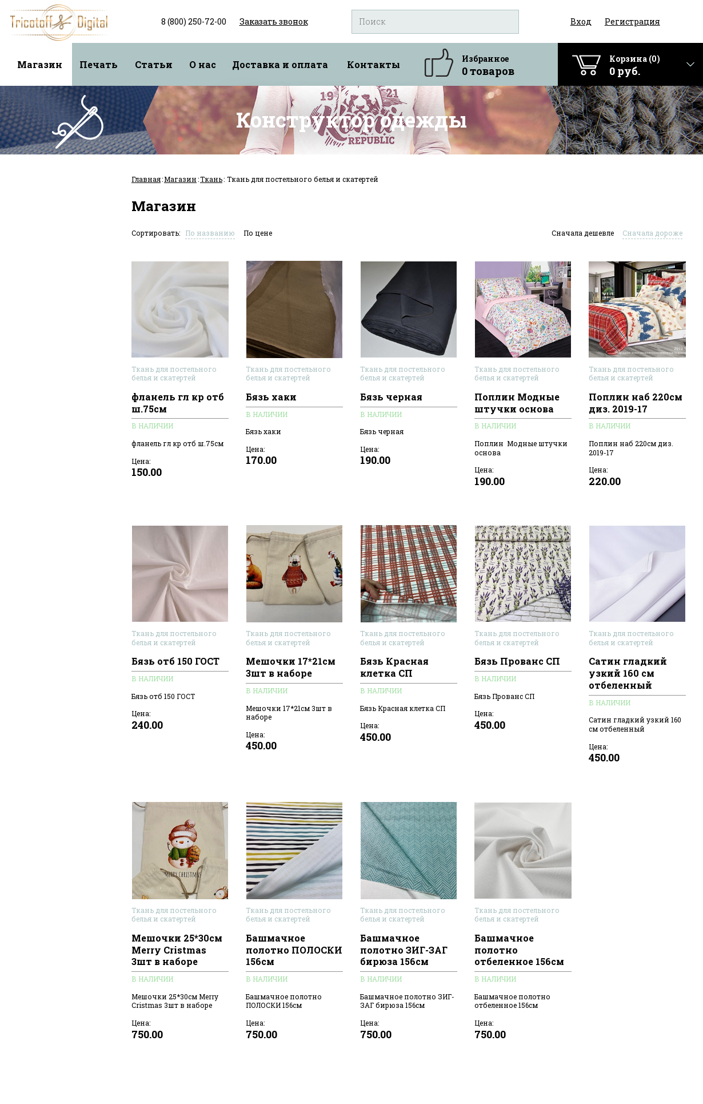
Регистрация (632, 21)
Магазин (39, 64)
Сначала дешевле (583, 232)
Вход (581, 21)
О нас (202, 64)
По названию (210, 232)
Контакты (373, 64)
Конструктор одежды (351, 119)
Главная (146, 179)
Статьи (154, 64)
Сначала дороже (652, 232)
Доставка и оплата (280, 64)
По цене (257, 232)
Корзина (634, 65)
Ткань (211, 179)
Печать (98, 64)
